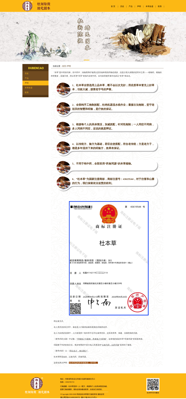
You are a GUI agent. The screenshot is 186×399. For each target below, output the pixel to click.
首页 (64, 66)
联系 (160, 6)
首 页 (113, 6)
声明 (139, 6)
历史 (122, 6)
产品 (131, 6)
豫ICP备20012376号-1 (89, 397)
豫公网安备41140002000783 (70, 397)
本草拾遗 (149, 6)
